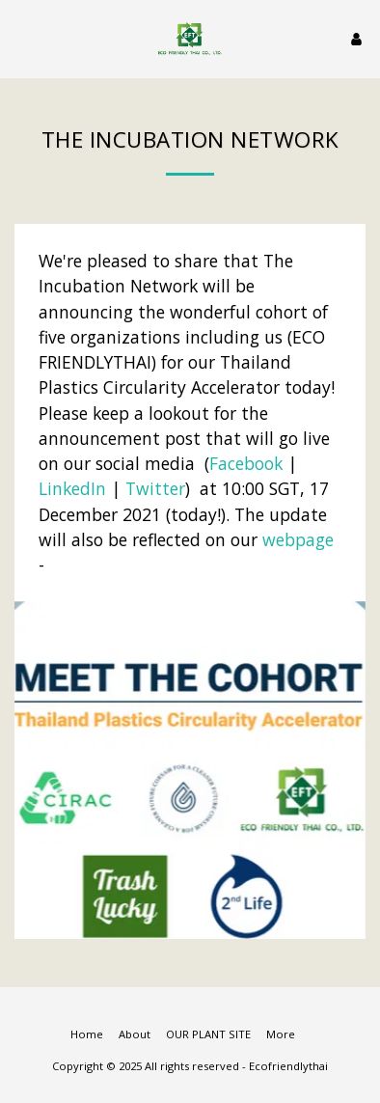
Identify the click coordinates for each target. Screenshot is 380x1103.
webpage (298, 539)
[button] (21, 38)
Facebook (246, 463)
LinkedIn (72, 488)
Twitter (155, 488)
